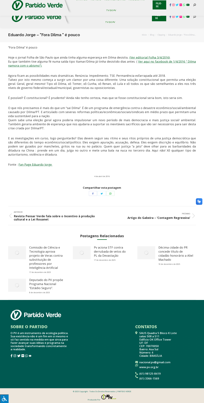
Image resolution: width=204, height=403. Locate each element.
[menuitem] (82, 11)
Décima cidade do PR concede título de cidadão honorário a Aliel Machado (175, 253)
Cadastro (21, 3)
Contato (5, 3)
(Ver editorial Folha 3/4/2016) (149, 57)
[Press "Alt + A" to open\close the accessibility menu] (4, 398)
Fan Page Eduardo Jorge (35, 164)
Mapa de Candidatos (88, 3)
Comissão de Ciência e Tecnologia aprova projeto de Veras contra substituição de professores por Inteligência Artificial (46, 257)
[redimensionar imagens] (17, 252)
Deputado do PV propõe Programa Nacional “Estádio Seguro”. (46, 284)
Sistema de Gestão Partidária (51, 3)
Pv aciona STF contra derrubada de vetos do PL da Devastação (110, 251)
